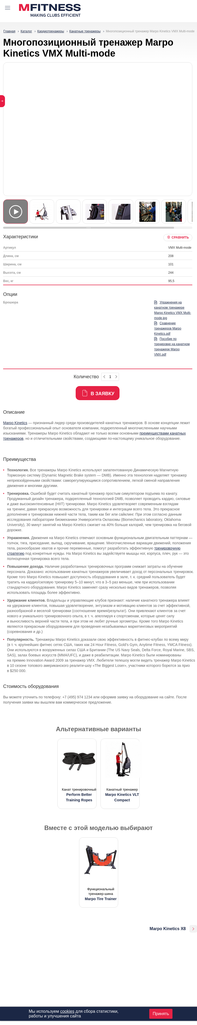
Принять (161, 1013)
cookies (67, 1011)
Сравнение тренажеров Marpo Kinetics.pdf (167, 328)
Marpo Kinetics (15, 423)
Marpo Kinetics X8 (168, 928)
